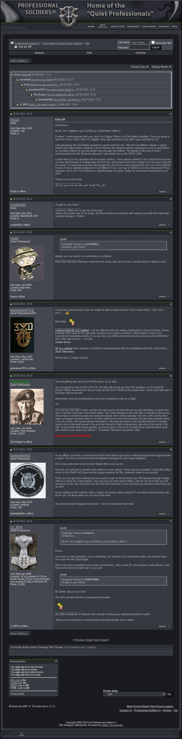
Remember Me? (161, 43)
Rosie (14, 120)
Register (39, 53)
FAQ (89, 53)
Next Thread (100, 640)
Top (175, 710)
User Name (124, 42)
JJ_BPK (16, 527)
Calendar (141, 53)
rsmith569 (18, 205)
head (14, 238)
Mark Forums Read (137, 706)
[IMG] (13, 685)
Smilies (14, 683)
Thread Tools (138, 67)
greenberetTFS (22, 310)
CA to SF (27, 74)
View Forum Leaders (161, 706)
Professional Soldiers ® (27, 43)
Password (123, 47)
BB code (15, 680)
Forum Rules (17, 693)
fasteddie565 (20, 455)
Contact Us (125, 710)
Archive (167, 710)
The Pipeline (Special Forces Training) (62, 43)
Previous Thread (83, 640)
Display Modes (160, 67)
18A (87, 43)
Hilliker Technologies (112, 725)
